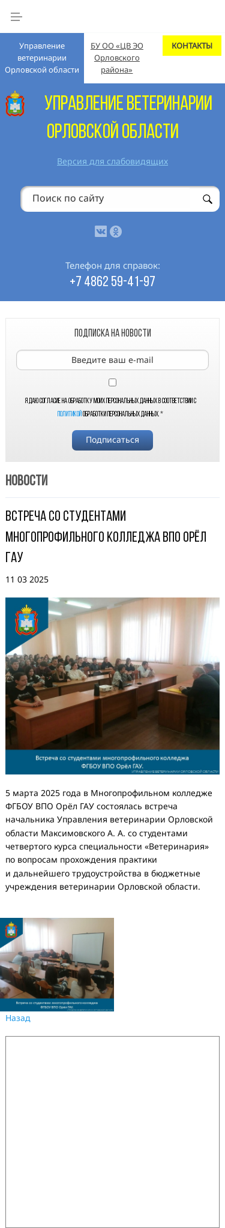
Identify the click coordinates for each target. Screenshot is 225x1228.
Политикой (70, 414)
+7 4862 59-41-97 (112, 282)
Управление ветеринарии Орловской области (42, 57)
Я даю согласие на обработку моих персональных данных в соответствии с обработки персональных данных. (110, 408)
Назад (18, 1017)
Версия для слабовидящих (112, 161)
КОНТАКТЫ (192, 45)
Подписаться (112, 439)
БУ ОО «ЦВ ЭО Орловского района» (117, 57)
